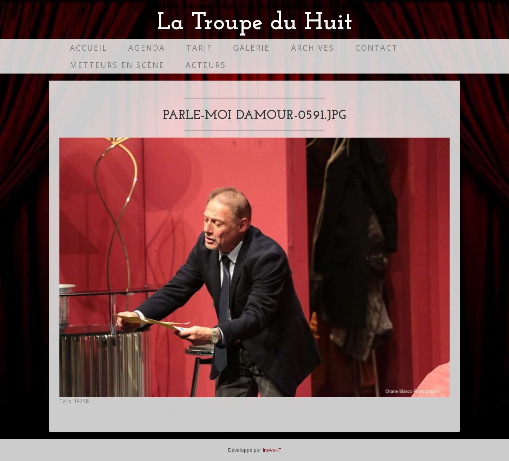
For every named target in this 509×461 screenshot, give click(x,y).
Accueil (88, 48)
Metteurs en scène (117, 65)
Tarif (199, 48)
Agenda (146, 48)
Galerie (251, 48)
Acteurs (206, 65)
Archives (312, 48)
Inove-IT (272, 450)
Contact (376, 48)
